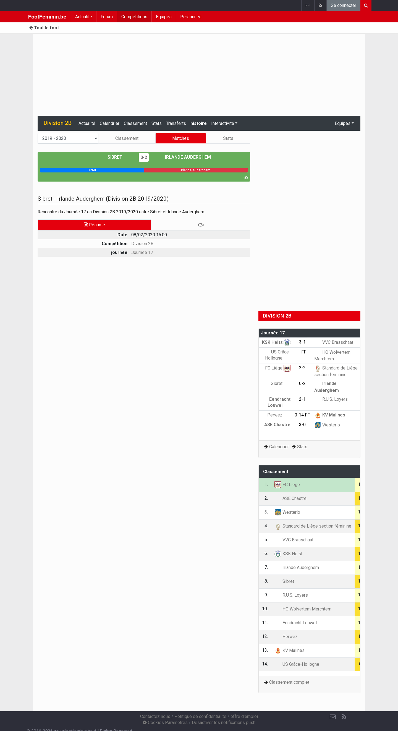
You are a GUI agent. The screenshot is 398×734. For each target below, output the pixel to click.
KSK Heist (276, 342)
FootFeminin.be (47, 17)
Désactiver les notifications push (223, 722)
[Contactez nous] (332, 716)
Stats (156, 123)
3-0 (302, 424)
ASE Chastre (290, 498)
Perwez (278, 415)
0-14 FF (302, 415)
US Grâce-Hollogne (296, 664)
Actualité (83, 16)
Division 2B (142, 243)
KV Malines (329, 415)
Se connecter (343, 5)
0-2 (143, 157)
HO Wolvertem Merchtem (302, 609)
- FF (302, 352)
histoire (198, 123)
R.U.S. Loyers (331, 399)
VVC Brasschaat (333, 342)
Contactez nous (155, 716)
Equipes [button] (342, 123)
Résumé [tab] (94, 224)
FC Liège (277, 368)
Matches (180, 138)
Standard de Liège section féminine (312, 526)
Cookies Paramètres (165, 722)
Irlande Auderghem (184, 157)
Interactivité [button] (222, 123)
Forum (107, 16)
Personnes (190, 16)
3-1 (302, 342)
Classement (135, 123)
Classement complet (289, 682)
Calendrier (109, 123)
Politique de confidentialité (200, 716)
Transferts (176, 123)
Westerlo (327, 425)
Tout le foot (44, 27)
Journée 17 (142, 252)
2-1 (302, 399)
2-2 (302, 367)
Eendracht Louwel (295, 622)
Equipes (164, 16)
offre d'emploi (244, 716)
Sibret (119, 157)
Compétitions (134, 16)
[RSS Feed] (343, 716)
